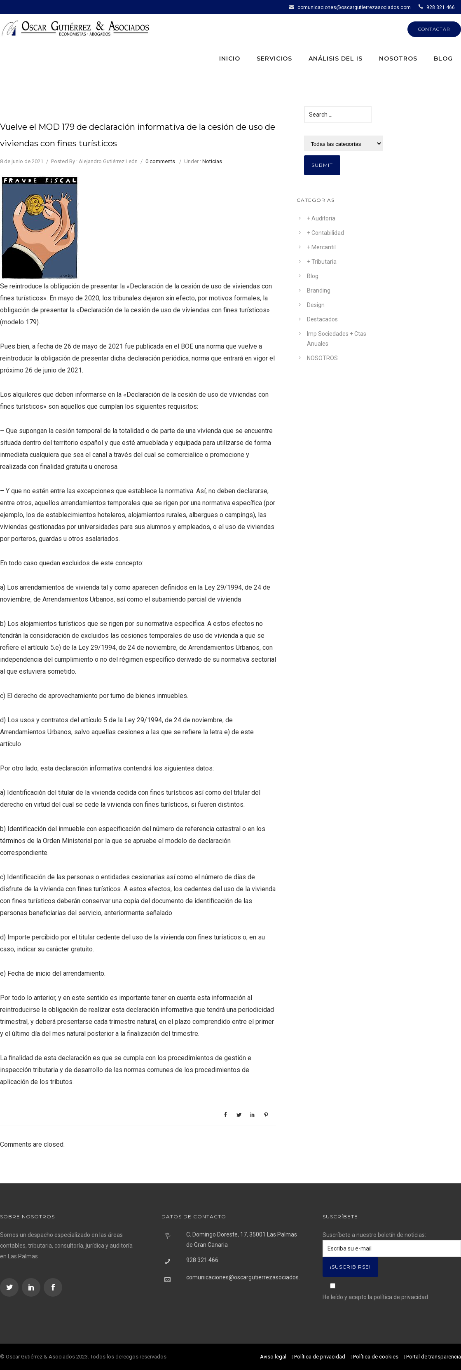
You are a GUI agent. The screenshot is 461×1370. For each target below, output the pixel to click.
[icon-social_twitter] (10, 1287)
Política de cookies (375, 1357)
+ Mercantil (321, 247)
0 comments (160, 161)
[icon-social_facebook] (53, 1287)
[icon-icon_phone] (421, 7)
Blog (443, 58)
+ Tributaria (322, 261)
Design (316, 305)
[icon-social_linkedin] (32, 1287)
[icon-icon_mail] (292, 7)
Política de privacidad (319, 1357)
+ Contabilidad (325, 233)
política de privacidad (401, 1297)
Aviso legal (273, 1357)
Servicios (274, 58)
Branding (318, 290)
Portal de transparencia (433, 1357)
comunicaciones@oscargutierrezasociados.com (354, 7)
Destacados (322, 319)
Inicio (229, 58)
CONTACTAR (434, 29)
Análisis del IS (336, 58)
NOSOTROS (322, 358)
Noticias (212, 161)
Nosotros (398, 58)
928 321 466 (440, 7)
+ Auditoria (321, 218)
